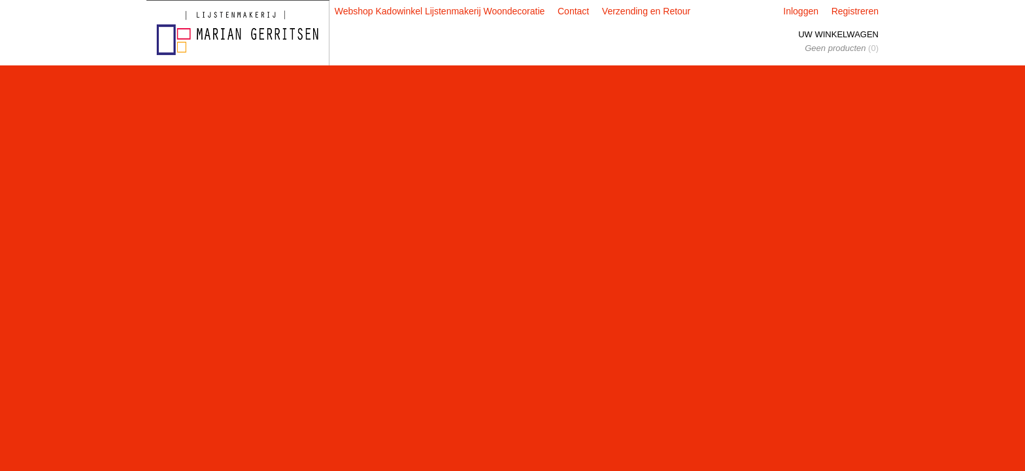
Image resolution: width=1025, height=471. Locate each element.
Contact (573, 11)
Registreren (855, 11)
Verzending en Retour (646, 11)
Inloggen (800, 11)
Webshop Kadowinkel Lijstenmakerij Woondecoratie (440, 11)
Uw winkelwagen (838, 34)
